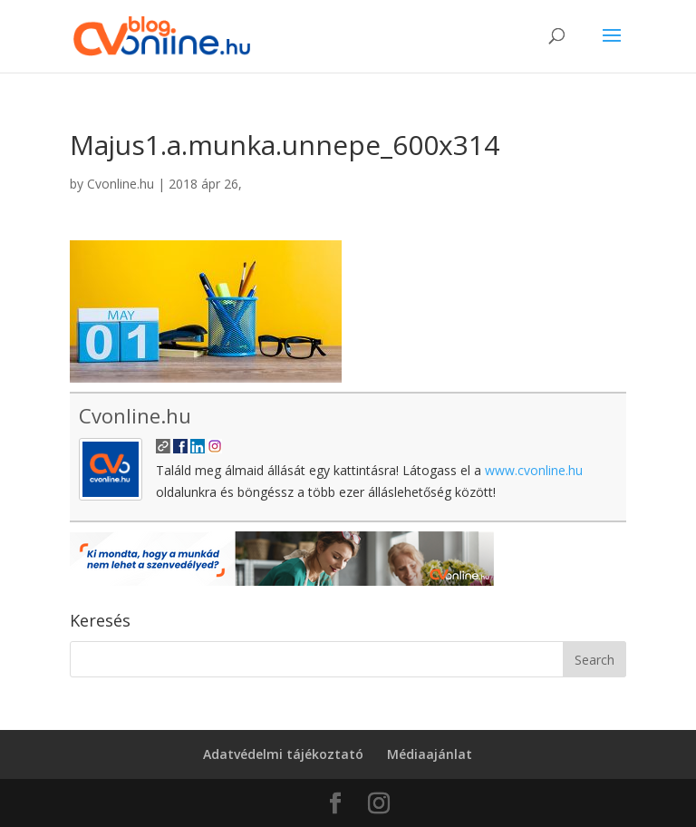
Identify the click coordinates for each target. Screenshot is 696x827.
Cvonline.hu (120, 183)
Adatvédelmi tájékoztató (283, 754)
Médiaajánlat (429, 754)
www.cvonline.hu (534, 470)
